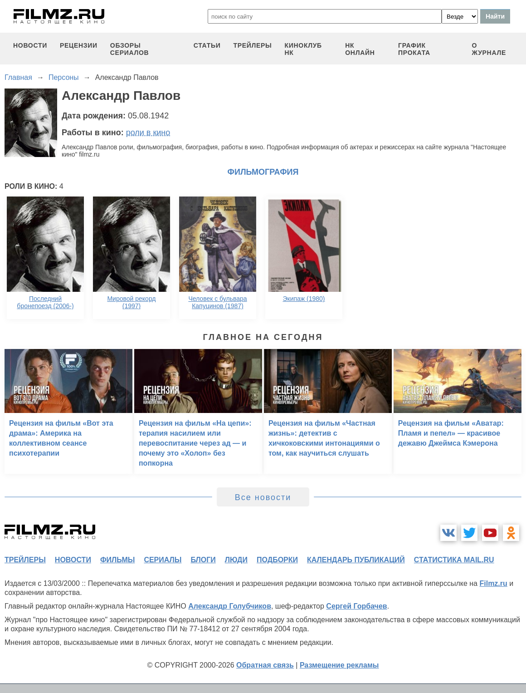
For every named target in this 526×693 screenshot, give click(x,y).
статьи (207, 45)
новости (30, 45)
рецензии (78, 45)
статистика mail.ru (454, 560)
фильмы (117, 560)
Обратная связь (265, 665)
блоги (202, 560)
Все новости (263, 497)
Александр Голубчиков (229, 606)
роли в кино (148, 132)
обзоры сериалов (129, 49)
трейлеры (252, 45)
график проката (414, 49)
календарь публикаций (356, 560)
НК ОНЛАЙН (360, 49)
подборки (277, 560)
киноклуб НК (303, 49)
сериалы (162, 560)
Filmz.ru (493, 583)
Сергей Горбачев (356, 606)
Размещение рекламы (339, 665)
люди (236, 560)
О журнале (489, 49)
